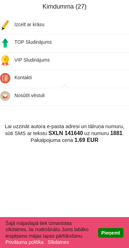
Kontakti (16, 78)
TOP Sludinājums (26, 43)
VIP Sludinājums (25, 60)
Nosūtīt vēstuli (22, 96)
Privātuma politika (25, 242)
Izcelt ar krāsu (22, 25)
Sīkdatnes (58, 242)
